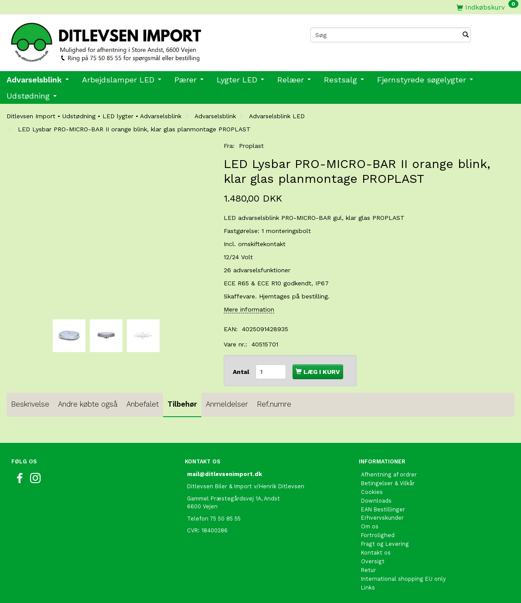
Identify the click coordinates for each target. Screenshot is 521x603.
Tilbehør (182, 404)
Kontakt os (376, 552)
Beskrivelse (30, 404)
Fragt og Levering (385, 544)
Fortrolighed (378, 535)
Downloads (376, 500)
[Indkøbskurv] (487, 7)
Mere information (249, 309)
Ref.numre (274, 404)
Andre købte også (88, 404)
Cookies (372, 492)
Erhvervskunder (382, 517)
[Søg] (466, 35)
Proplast (251, 145)
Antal (242, 371)
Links (368, 587)
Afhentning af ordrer (389, 474)
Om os (369, 526)
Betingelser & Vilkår (388, 483)
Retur (368, 570)
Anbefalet (142, 404)
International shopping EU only (403, 579)
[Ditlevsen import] (130, 39)
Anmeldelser (227, 404)
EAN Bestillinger (383, 509)
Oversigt (373, 561)
